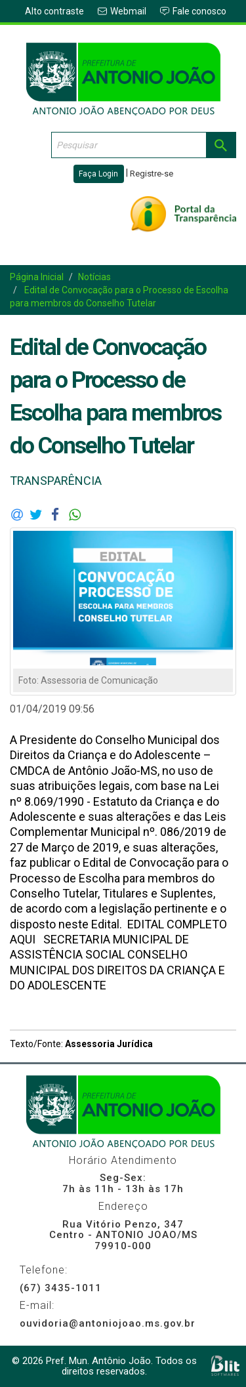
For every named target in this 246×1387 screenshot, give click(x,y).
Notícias (94, 277)
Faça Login (98, 173)
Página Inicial (37, 277)
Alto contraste (54, 11)
